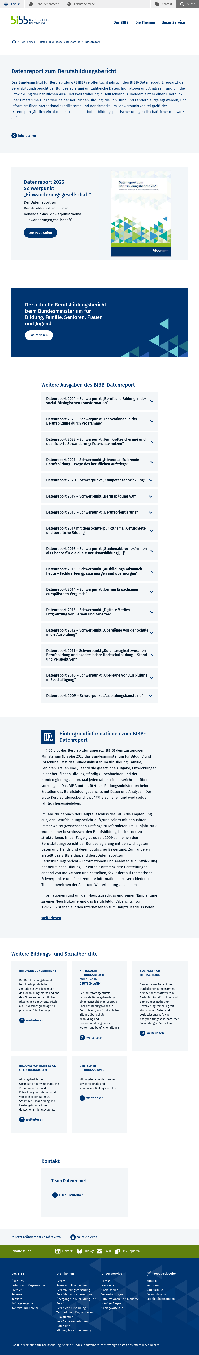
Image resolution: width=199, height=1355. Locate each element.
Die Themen (145, 22)
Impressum (154, 1285)
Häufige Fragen (111, 1303)
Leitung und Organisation (28, 1285)
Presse (105, 1281)
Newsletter (108, 1285)
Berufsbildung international (74, 1294)
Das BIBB (121, 22)
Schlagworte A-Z (112, 1308)
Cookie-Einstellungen (161, 1299)
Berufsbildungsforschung (73, 1290)
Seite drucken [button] (87, 1237)
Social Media (109, 1290)
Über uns (17, 1281)
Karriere (16, 1299)
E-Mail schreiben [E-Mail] (71, 1195)
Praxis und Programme (71, 1285)
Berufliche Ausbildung (71, 1308)
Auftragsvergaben (23, 1303)
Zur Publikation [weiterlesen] (40, 233)
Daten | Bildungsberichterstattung (60, 41)
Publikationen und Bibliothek (120, 1299)
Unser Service (173, 22)
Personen (17, 1294)
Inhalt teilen (27, 135)
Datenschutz (155, 1290)
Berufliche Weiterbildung (72, 1321)
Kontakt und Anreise (25, 1308)
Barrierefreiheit (157, 1294)
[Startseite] (14, 42)
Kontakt (152, 1280)
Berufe (60, 1281)
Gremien (17, 1290)
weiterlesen (39, 335)
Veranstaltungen (112, 1294)
